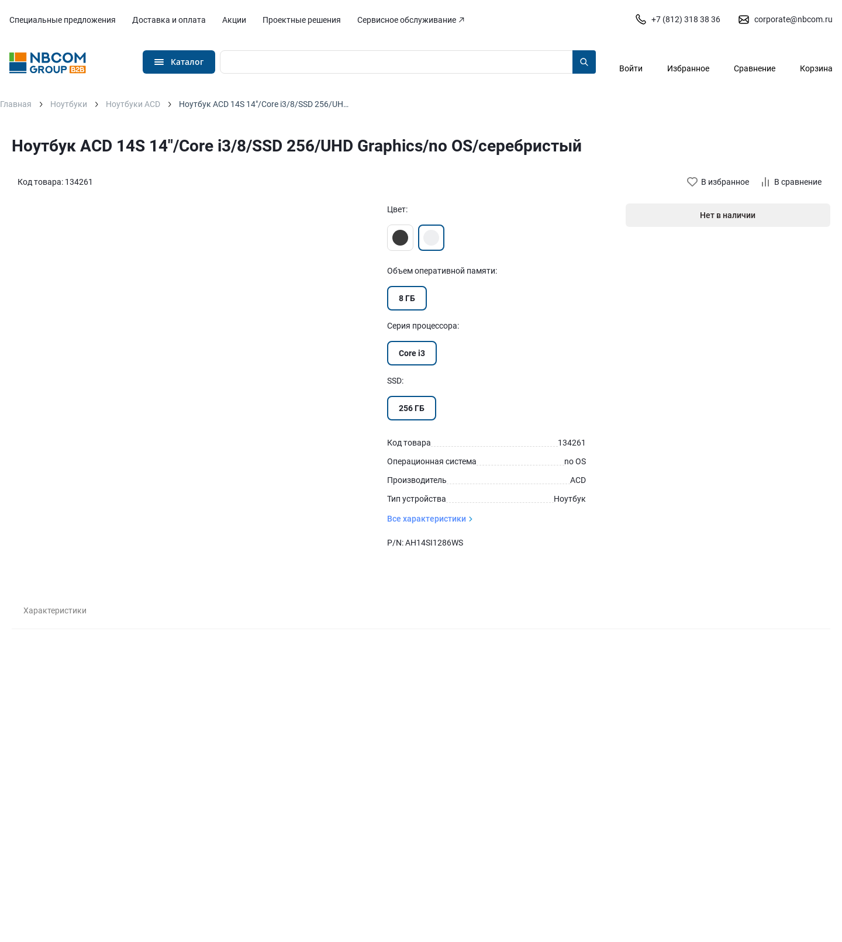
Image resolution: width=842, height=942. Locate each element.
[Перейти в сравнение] (754, 61)
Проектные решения (302, 20)
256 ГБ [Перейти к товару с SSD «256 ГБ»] (412, 408)
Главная (16, 104)
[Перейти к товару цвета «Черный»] (400, 238)
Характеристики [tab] (55, 610)
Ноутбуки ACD (133, 104)
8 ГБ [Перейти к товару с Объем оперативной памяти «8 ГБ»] (407, 298)
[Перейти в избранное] (688, 61)
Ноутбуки (68, 104)
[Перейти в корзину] (816, 61)
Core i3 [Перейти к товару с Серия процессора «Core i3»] (412, 353)
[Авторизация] (631, 61)
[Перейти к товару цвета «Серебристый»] (431, 238)
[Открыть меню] (179, 62)
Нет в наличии (727, 215)
